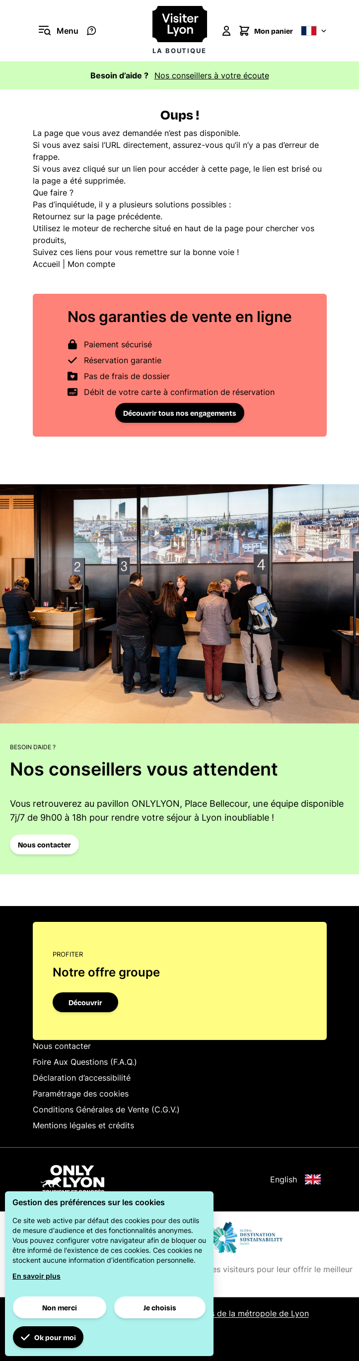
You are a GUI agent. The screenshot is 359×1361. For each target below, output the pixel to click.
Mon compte (91, 264)
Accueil (46, 264)
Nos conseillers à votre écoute (211, 75)
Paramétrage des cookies (81, 1094)
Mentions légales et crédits (83, 1125)
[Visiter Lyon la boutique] (179, 30)
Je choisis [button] (160, 1307)
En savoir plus (36, 1276)
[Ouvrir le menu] (55, 31)
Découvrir (85, 1002)
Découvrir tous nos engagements (179, 413)
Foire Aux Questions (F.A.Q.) (85, 1062)
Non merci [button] (59, 1307)
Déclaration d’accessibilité (82, 1078)
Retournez (52, 216)
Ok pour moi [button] (48, 1337)
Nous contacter (44, 844)
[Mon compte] (226, 31)
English (295, 1179)
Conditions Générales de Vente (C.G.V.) (106, 1109)
